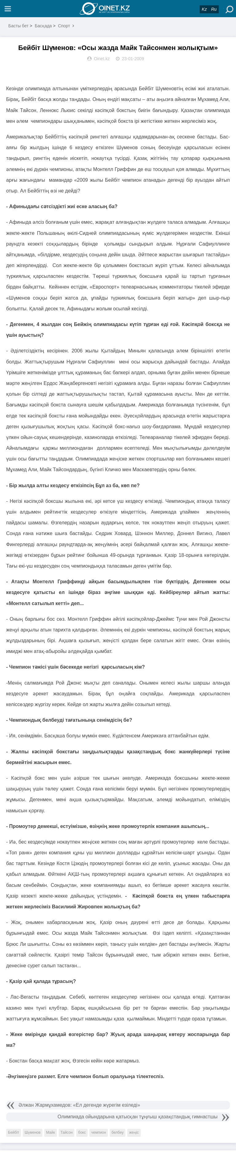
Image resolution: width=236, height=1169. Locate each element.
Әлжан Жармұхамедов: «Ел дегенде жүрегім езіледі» (79, 1105)
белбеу (118, 1132)
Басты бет (18, 25)
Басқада (43, 25)
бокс (82, 1132)
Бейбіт (13, 1132)
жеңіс (134, 1132)
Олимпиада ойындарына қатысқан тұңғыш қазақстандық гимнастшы (137, 1116)
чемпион (98, 1132)
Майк (50, 1132)
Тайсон (67, 1132)
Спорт (64, 25)
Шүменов (33, 1132)
